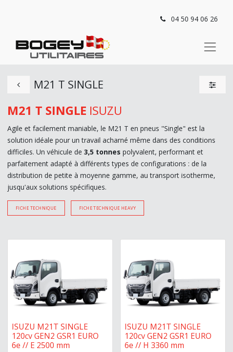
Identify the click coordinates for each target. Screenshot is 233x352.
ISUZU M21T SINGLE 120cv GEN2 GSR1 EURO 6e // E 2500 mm (55, 336)
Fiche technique (36, 208)
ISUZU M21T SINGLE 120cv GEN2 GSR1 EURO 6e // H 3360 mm (168, 336)
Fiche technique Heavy (107, 208)
